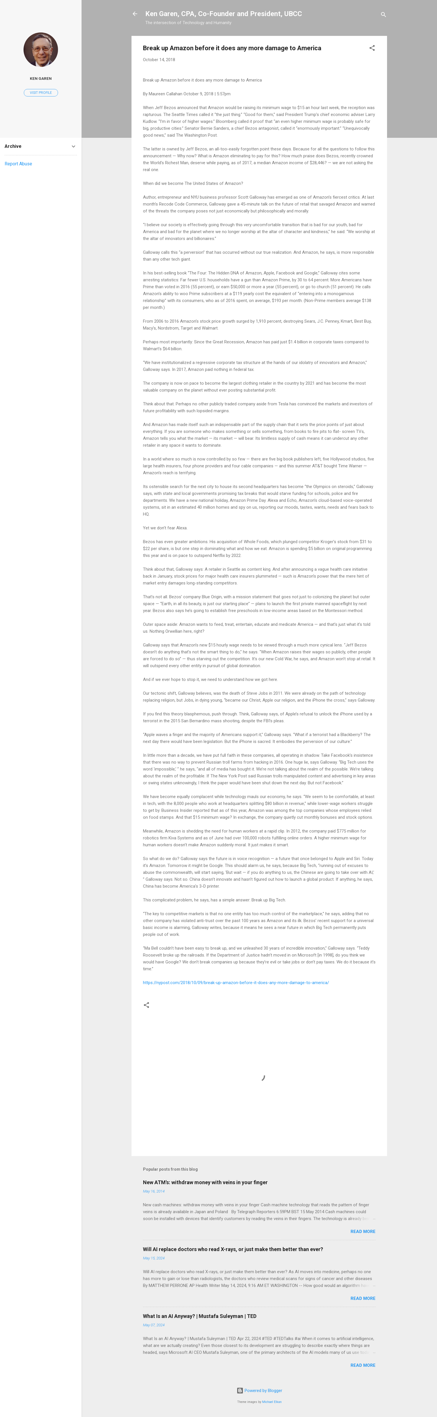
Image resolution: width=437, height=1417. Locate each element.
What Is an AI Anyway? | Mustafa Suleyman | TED (199, 1316)
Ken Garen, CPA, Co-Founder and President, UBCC (223, 14)
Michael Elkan (272, 1402)
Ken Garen (41, 78)
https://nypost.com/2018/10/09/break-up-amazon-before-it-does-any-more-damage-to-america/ (236, 982)
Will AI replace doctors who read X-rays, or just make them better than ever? (233, 1249)
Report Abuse (18, 164)
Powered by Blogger (259, 1390)
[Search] (383, 15)
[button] (372, 48)
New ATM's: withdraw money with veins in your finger (205, 1182)
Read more (363, 1231)
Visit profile (41, 93)
